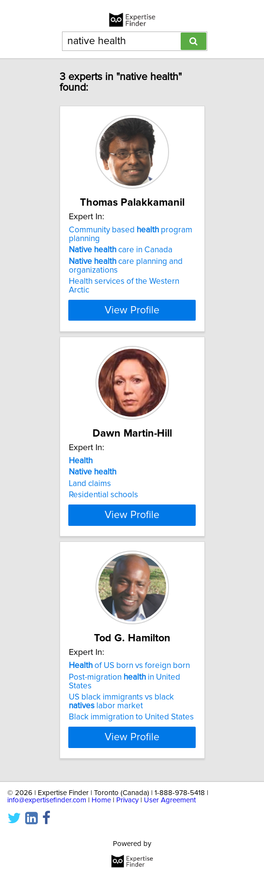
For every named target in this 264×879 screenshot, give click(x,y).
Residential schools (103, 494)
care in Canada (120, 249)
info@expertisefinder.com (46, 835)
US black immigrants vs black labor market (121, 727)
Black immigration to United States (131, 743)
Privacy (127, 835)
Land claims (90, 483)
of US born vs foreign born (129, 691)
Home (101, 835)
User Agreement (170, 835)
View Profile (132, 310)
